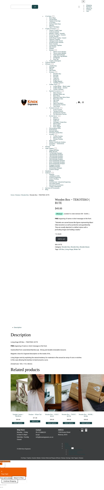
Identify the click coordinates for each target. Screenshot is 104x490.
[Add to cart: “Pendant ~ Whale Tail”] (35, 421)
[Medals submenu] (55, 50)
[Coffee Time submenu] (59, 84)
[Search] (35, 7)
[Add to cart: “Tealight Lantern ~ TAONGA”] (18, 423)
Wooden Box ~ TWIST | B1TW (69, 415)
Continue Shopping (9, 481)
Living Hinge (69, 249)
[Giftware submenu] (52, 64)
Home (12, 195)
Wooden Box (25, 195)
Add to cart (61, 239)
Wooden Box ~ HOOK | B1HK (86, 415)
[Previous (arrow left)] (0, 487)
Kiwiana (17, 195)
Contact (38, 430)
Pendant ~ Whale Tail (35, 414)
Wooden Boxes (84, 247)
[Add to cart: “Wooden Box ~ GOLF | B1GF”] (52, 423)
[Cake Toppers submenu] (55, 148)
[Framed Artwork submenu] (61, 108)
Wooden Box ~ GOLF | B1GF (52, 415)
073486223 (42, 432)
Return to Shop (19, 478)
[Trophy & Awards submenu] (57, 29)
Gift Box (61, 249)
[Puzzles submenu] (56, 134)
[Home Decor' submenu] (59, 116)
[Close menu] (83, 1)
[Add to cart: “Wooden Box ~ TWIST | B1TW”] (69, 423)
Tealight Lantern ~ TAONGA (18, 415)
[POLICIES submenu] (72, 448)
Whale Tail (77, 249)
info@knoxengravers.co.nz (44, 437)
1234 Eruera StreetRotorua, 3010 (64, 432)
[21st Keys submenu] (53, 16)
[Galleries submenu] (52, 173)
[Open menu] (79, 7)
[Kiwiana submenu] (56, 72)
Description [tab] (17, 327)
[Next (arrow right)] (2, 487)
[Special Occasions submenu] (62, 91)
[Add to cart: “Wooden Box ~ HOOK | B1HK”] (86, 423)
